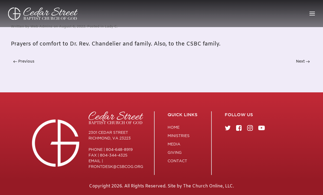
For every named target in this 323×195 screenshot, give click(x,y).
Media (174, 144)
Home (174, 127)
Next (303, 61)
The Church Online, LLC (208, 186)
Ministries (179, 136)
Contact (177, 161)
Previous (23, 61)
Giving (175, 152)
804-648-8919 (119, 149)
